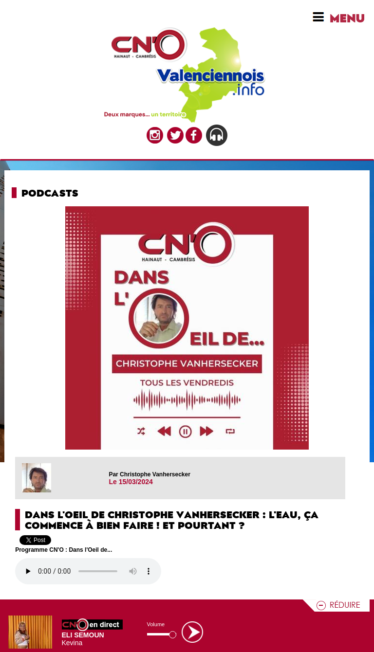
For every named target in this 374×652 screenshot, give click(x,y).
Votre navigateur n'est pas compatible (88, 571)
